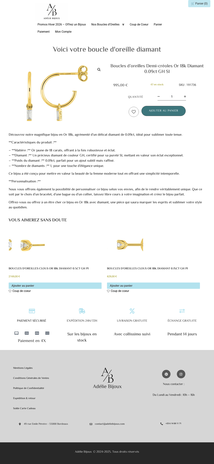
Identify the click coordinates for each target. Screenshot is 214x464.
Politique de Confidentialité (28, 388)
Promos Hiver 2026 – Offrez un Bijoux (62, 24)
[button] (99, 69)
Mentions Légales (22, 368)
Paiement (44, 31)
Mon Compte (63, 31)
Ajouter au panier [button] (23, 285)
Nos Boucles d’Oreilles (105, 24)
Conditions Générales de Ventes (31, 378)
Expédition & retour (24, 398)
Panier (158, 24)
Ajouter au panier (163, 111)
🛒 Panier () (199, 3)
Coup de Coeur (139, 24)
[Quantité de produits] (172, 96)
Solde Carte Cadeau (24, 408)
